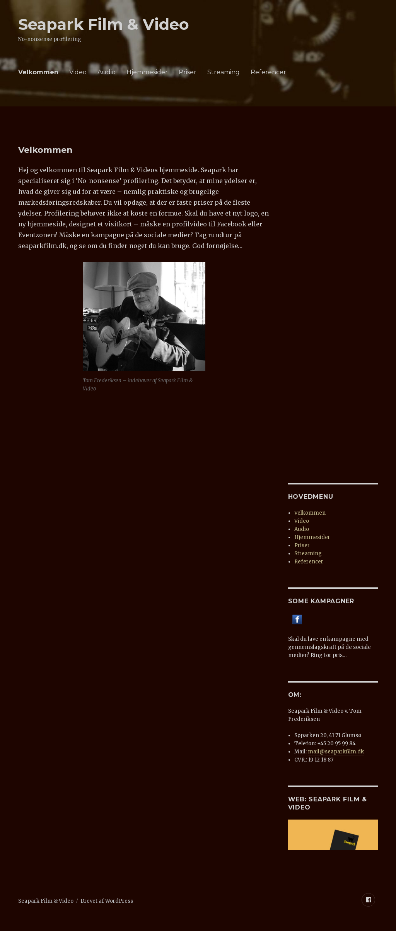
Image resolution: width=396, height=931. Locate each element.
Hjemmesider (147, 72)
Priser (187, 72)
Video (78, 72)
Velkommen (38, 72)
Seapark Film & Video (103, 24)
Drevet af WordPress (106, 901)
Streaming (223, 72)
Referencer (268, 72)
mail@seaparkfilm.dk (336, 751)
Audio (106, 72)
